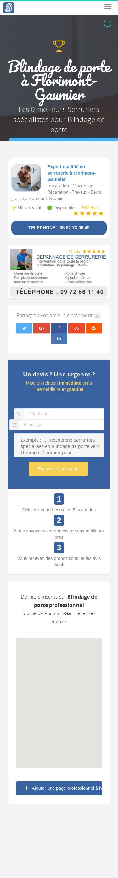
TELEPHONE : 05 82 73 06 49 (59, 227)
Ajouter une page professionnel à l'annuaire (63, 788)
